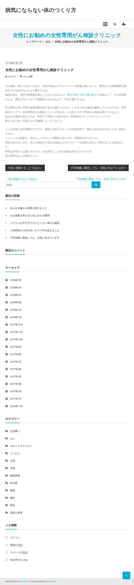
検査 (31, 76)
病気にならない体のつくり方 (40, 9)
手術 (12, 468)
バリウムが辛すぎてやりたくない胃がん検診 (34, 223)
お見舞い (15, 431)
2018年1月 (16, 317)
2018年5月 (16, 295)
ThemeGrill (24, 581)
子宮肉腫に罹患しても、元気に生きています (97, 168)
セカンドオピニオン (21, 446)
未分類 (13, 483)
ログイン (15, 537)
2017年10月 (16, 339)
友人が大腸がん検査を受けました (28, 208)
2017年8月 (16, 354)
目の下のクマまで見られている (84, 94)
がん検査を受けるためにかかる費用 (30, 215)
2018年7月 (16, 280)
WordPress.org (18, 559)
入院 (12, 460)
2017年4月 (16, 384)
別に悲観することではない (26, 168)
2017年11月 (16, 332)
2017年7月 (16, 361)
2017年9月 (16, 346)
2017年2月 (16, 391)
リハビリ (15, 453)
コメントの (19, 552)
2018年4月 (16, 302)
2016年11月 (16, 406)
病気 (12, 505)
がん (48, 41)
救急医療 (15, 475)
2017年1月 (16, 398)
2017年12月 (16, 324)
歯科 (12, 497)
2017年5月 (16, 376)
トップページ (34, 41)
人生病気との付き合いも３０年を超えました (34, 230)
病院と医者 (16, 512)
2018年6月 (16, 287)
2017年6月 (16, 369)
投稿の (16, 545)
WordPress (51, 581)
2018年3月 (16, 309)
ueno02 (11, 76)
